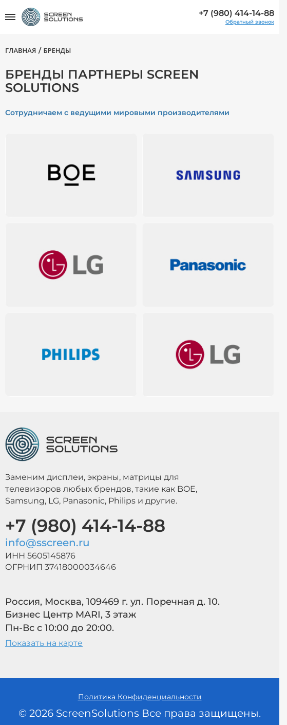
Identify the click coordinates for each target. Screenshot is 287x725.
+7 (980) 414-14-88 (236, 13)
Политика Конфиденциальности (140, 696)
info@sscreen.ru (47, 542)
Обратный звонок (249, 22)
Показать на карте (44, 643)
